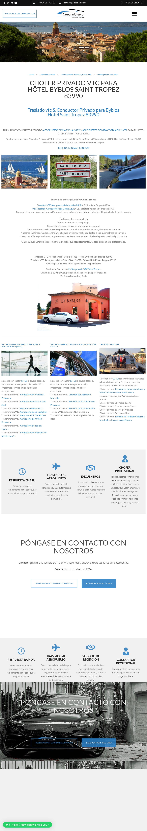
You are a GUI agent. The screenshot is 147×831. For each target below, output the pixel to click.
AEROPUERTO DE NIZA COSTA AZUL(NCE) (104, 130)
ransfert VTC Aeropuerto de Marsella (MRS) (60, 205)
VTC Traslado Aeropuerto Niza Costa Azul (53, 209)
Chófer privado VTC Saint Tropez (84, 269)
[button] (134, 13)
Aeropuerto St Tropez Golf (33, 416)
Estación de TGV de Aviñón (81, 409)
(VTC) (24, 381)
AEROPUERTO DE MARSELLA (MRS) (61, 130)
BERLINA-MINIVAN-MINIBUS (73, 148)
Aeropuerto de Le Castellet (33, 412)
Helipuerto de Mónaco (31, 409)
